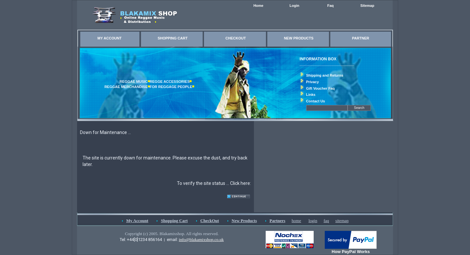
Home (258, 6)
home (296, 220)
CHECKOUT (236, 38)
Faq (330, 6)
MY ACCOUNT (110, 38)
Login (294, 6)
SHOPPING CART (173, 38)
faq (326, 220)
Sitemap (367, 6)
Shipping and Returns (324, 75)
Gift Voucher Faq (320, 88)
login (312, 220)
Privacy (312, 82)
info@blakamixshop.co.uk (201, 239)
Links (311, 95)
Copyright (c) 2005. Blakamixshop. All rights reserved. (172, 233)
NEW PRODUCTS (298, 38)
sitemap (342, 220)
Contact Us (315, 101)
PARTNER (360, 38)
